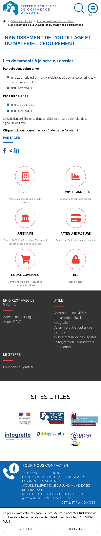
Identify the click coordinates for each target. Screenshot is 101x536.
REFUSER (26, 529)
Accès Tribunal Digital (19, 317)
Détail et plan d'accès (78, 502)
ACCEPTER (75, 529)
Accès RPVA (12, 322)
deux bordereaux (21, 88)
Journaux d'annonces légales (75, 337)
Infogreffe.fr (62, 323)
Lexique (59, 332)
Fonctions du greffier (18, 367)
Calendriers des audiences (73, 327)
